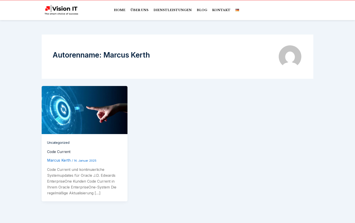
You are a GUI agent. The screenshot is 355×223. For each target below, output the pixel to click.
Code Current (58, 151)
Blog (202, 10)
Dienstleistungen (173, 10)
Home (119, 10)
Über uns (139, 10)
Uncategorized (58, 142)
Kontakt (221, 10)
